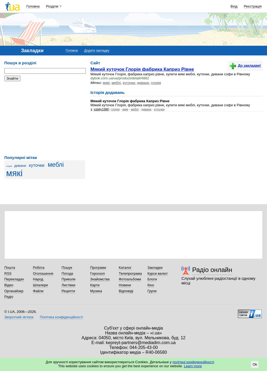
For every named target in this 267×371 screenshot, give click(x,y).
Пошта (9, 268)
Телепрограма (130, 273)
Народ (38, 279)
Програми (98, 268)
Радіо (8, 297)
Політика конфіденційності (61, 317)
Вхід (234, 6)
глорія (9, 166)
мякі (14, 173)
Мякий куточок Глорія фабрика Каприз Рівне (142, 69)
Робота (38, 268)
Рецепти (68, 291)
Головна (33, 6)
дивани (20, 166)
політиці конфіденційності (193, 362)
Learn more (193, 366)
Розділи (52, 6)
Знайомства (100, 279)
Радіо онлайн (212, 269)
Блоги (152, 279)
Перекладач (14, 279)
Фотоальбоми (130, 279)
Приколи (68, 279)
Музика (96, 291)
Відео (8, 285)
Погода (67, 273)
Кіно (150, 285)
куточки (36, 165)
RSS (8, 273)
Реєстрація (253, 6)
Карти (95, 285)
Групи (152, 291)
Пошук (67, 268)
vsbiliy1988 (101, 109)
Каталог (125, 268)
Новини (125, 285)
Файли (38, 291)
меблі (56, 164)
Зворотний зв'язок (18, 317)
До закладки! (245, 65)
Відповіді (126, 291)
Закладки (155, 268)
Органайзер (13, 291)
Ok (254, 364)
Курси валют (157, 273)
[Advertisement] (44, 118)
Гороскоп (97, 273)
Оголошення (43, 273)
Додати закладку (96, 50)
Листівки (68, 285)
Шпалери (40, 285)
